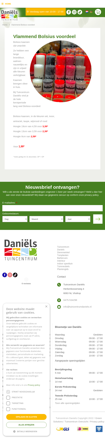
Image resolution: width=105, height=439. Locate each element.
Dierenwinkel (63, 252)
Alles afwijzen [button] (26, 424)
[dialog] (26, 369)
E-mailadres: (9, 203)
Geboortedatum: (10, 213)
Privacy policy (97, 421)
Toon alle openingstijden (67, 403)
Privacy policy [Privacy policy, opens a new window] (34, 385)
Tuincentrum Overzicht (76, 421)
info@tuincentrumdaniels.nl (77, 306)
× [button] (46, 306)
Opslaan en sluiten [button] (26, 417)
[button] (26, 431)
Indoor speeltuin (65, 263)
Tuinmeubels (63, 266)
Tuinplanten (62, 255)
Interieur (61, 261)
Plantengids (62, 269)
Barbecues (62, 258)
